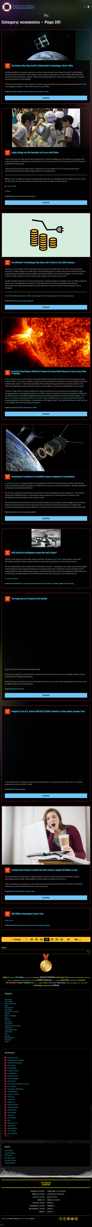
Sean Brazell (13, 407)
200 (41, 939)
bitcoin (25, 91)
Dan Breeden (11, 1068)
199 (36, 939)
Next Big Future (10, 1158)
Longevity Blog (10, 1153)
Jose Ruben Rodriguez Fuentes (18, 1084)
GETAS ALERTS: (51, 1194)
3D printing (8, 1000)
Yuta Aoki (10, 1097)
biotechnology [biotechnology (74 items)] (59, 977)
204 (61, 939)
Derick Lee (12, 196)
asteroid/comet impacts (13, 1026)
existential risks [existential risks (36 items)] (16, 980)
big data (7, 1036)
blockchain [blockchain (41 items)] (72, 977)
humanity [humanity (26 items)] (54, 980)
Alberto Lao (11, 1102)
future (65, 583)
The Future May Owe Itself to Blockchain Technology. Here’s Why (42, 66)
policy (33, 891)
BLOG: (48, 1197)
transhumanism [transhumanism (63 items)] (47, 986)
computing (30, 91)
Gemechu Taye (12, 1076)
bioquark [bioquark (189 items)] (44, 977)
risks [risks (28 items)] (71, 983)
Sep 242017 (7, 711)
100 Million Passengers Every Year (27, 914)
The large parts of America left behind (29, 599)
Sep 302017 (7, 477)
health (37, 925)
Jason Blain (11, 1126)
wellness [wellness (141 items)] (55, 985)
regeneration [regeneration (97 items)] (61, 983)
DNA (6, 1006)
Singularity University (12, 1012)
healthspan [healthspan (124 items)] (47, 980)
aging (6, 1018)
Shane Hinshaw (12, 1105)
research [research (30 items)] (68, 983)
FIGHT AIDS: (36, 1203)
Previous (17, 939)
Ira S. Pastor (11, 1131)
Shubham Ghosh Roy (14, 1063)
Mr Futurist (8, 1155)
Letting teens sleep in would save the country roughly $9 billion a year (44, 870)
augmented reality (11, 1030)
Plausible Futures (10, 1160)
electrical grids (78, 398)
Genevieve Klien (12, 1058)
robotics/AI (32, 196)
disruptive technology (34, 583)
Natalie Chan (11, 1110)
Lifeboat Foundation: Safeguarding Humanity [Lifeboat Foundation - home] (41, 7)
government (26, 196)
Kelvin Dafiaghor (13, 1078)
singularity (56, 583)
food (27, 925)
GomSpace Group (11, 483)
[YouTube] (72, 1218)
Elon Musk (8, 1010)
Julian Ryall (11, 186)
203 (56, 939)
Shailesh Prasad (14, 789)
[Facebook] (60, 1218)
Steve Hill (10, 1115)
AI (63, 583)
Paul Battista (11, 1073)
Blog (46, 15)
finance (25, 301)
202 (52, 939)
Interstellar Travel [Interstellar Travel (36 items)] (74, 980)
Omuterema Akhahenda (15, 1089)
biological (8, 1040)
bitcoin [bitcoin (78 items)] (67, 977)
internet (42, 91)
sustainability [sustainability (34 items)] (84, 983)
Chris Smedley (12, 1133)
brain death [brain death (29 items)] (77, 977)
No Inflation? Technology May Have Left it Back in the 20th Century (43, 263)
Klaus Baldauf (12, 1092)
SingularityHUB (10, 1163)
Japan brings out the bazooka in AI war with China (35, 153)
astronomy (8, 1028)
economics (36, 91)
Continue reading (11, 578)
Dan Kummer (13, 512)
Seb (8, 1120)
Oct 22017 (7, 372)
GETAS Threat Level (46, 1184)
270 (68, 939)
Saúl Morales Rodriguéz (16, 91)
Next (76, 939)
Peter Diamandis (10, 1004)
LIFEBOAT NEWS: (51, 1191)
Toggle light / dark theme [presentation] (89, 7)
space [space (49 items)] (79, 983)
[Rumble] (76, 1218)
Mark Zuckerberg (10, 1016)
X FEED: (34, 1197)
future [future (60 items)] (27, 980)
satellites (46, 91)
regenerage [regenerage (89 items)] (52, 983)
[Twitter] (64, 1218)
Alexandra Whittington (15, 583)
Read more (46, 98)
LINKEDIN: (34, 1194)
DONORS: (40, 1200)
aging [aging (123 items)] (5, 977)
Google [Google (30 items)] (35, 980)
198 (31, 939)
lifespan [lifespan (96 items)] (20, 983)
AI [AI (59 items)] (8, 978)
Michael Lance (12, 1123)
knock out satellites (61, 398)
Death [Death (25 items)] (11, 980)
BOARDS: (49, 1200)
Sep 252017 (7, 598)
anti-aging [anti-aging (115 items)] (19, 977)
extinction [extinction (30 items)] (23, 980)
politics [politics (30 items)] (40, 983)
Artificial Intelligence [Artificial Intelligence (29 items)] (28, 977)
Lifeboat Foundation (14, 1219)
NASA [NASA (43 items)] (32, 983)
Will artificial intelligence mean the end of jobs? (34, 553)
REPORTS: (49, 1203)
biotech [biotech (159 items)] (51, 977)
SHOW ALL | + (7, 1136)
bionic (7, 1042)
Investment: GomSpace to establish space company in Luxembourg (42, 477)
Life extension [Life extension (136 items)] (11, 983)
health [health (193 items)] (40, 980)
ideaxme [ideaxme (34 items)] (58, 980)
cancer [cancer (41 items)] (81, 977)
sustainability (46, 925)
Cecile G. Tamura (13, 1094)
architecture (9, 1024)
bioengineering (10, 1038)
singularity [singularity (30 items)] (75, 983)
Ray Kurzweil (9, 1008)
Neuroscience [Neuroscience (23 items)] (36, 983)
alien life (7, 1020)
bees (6, 1034)
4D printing (8, 1002)
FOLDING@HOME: (34, 1206)
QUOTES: (49, 1212)
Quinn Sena (11, 1065)
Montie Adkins (12, 1128)
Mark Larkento (13, 689)
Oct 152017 (7, 66)
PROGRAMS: (50, 1206)
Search (88, 951)
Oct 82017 (7, 152)
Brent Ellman (11, 1118)
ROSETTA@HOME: (33, 1209)
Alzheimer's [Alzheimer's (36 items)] (12, 977)
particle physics (28, 407)
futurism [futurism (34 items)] (31, 980)
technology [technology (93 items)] (38, 985)
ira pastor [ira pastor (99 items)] (81, 980)
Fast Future (57, 559)
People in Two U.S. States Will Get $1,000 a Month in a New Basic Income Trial (48, 711)
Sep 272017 (7, 553)
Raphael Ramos (12, 1107)
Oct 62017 (7, 262)
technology (71, 583)
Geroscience (9, 1150)
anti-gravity (8, 1022)
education (28, 891)
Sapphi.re (32, 1219)
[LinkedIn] (68, 1218)
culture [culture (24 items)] (9, 980)
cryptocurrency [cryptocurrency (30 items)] (87, 977)
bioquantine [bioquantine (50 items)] (36, 977)
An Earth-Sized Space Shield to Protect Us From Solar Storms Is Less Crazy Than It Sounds (48, 373)
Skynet (7, 1014)
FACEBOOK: (33, 1191)
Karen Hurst (11, 1081)
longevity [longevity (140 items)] (27, 983)
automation (9, 1032)
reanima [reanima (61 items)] (45, 983)
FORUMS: (41, 1212)
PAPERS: (49, 1209)
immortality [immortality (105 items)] (64, 980)
